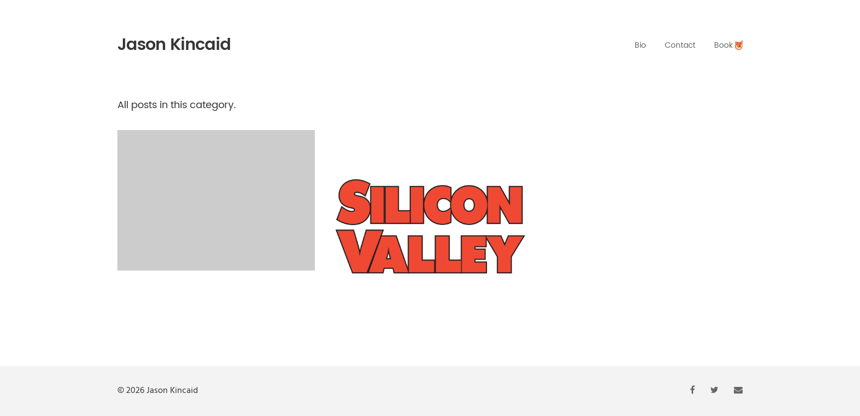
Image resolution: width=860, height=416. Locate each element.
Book (728, 45)
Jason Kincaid (174, 45)
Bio (640, 45)
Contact (680, 45)
